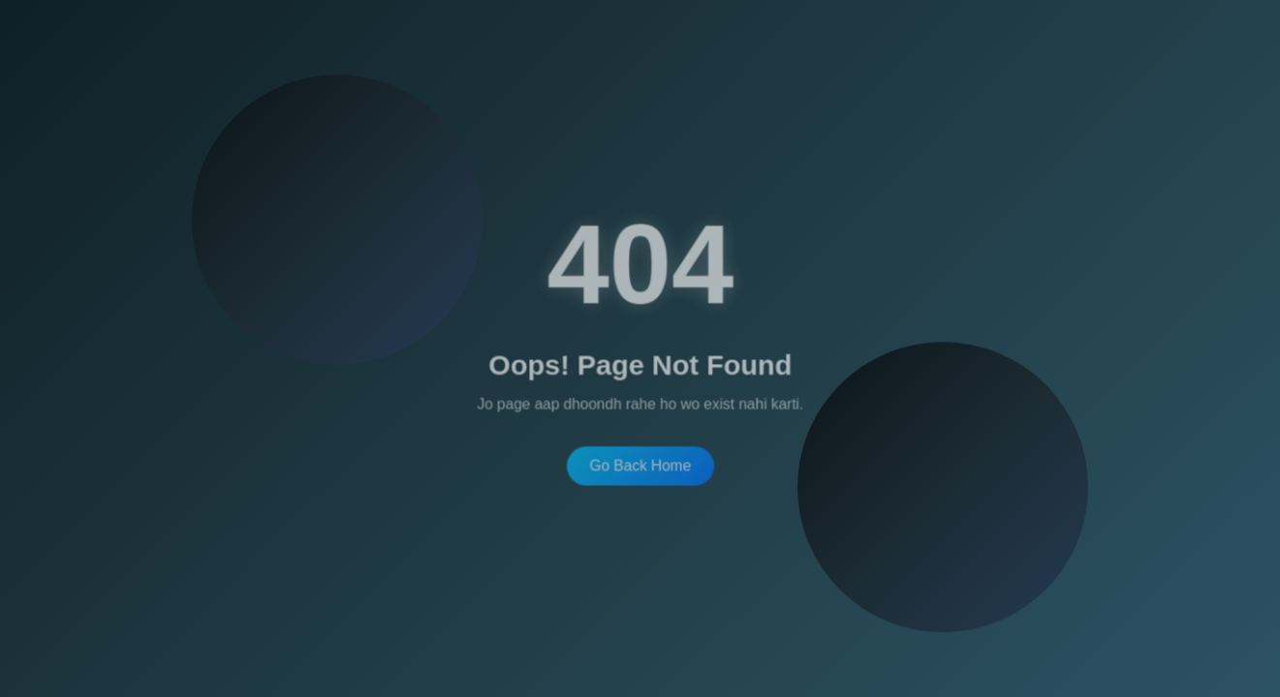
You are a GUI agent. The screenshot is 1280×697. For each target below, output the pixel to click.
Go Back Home (640, 463)
